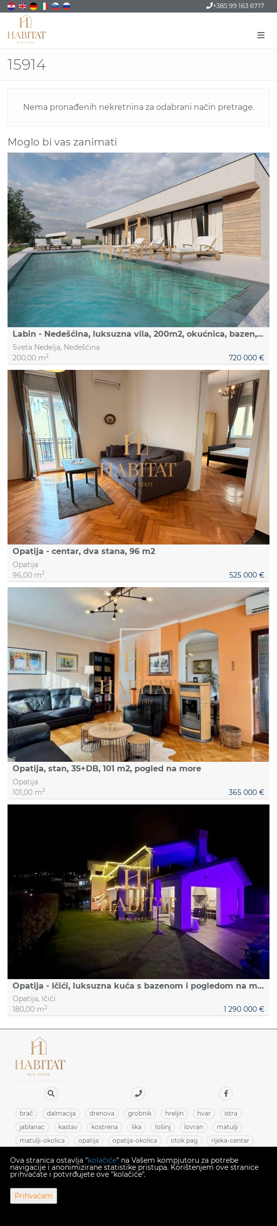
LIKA (136, 1127)
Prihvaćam (34, 1195)
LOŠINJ (163, 1127)
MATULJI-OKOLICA (42, 1140)
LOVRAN (193, 1127)
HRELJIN (174, 1113)
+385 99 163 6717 (235, 6)
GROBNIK (140, 1113)
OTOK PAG (184, 1140)
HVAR (204, 1113)
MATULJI (227, 1127)
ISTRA (230, 1113)
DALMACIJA (61, 1113)
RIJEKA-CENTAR (230, 1140)
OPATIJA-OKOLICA (134, 1140)
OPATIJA (88, 1140)
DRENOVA (101, 1113)
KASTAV (68, 1127)
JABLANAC (32, 1127)
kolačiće (102, 1160)
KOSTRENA (104, 1127)
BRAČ (26, 1113)
